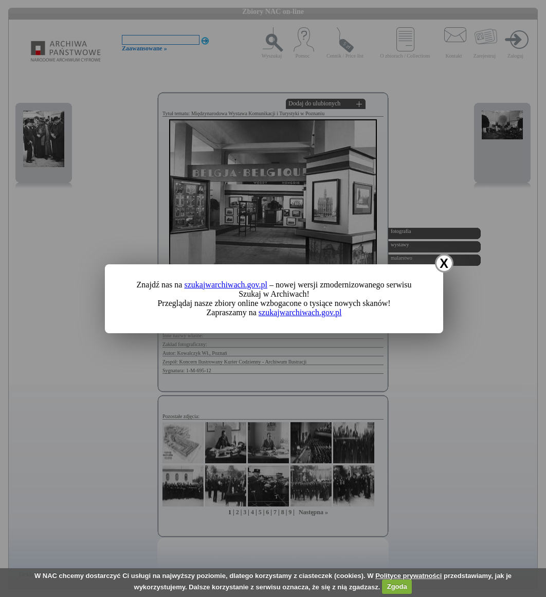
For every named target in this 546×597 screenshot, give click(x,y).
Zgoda (397, 586)
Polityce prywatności (408, 576)
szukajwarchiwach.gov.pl (225, 284)
